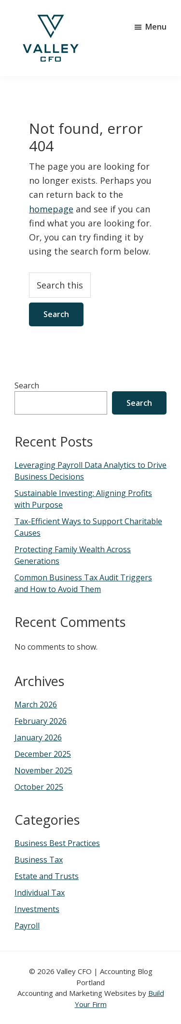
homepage (51, 209)
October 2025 (38, 787)
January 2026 (38, 737)
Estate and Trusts (46, 876)
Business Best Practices (57, 843)
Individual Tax (39, 892)
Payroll (27, 925)
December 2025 (42, 754)
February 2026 (40, 721)
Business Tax (38, 859)
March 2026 (35, 704)
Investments (36, 909)
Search (26, 385)
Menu (156, 26)
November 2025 (43, 770)
